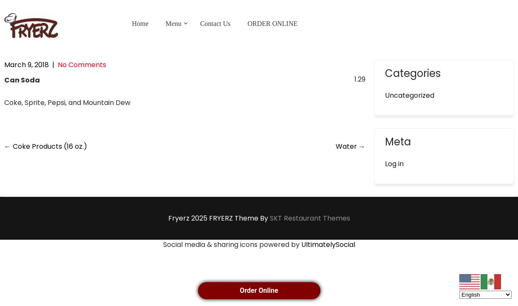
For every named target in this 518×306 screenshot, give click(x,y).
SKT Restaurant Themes (310, 218)
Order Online (259, 290)
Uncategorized (409, 95)
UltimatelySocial (328, 244)
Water (350, 146)
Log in (394, 164)
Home (140, 23)
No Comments (82, 65)
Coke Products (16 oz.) (45, 146)
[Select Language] (485, 295)
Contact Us (215, 23)
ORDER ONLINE (272, 23)
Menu (173, 23)
